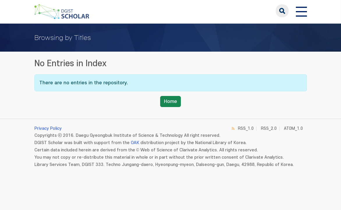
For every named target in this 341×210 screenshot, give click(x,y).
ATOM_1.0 (293, 128)
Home (170, 101)
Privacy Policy (48, 128)
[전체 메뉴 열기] (301, 10)
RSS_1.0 (246, 128)
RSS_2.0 (269, 128)
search (282, 10)
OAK (135, 142)
